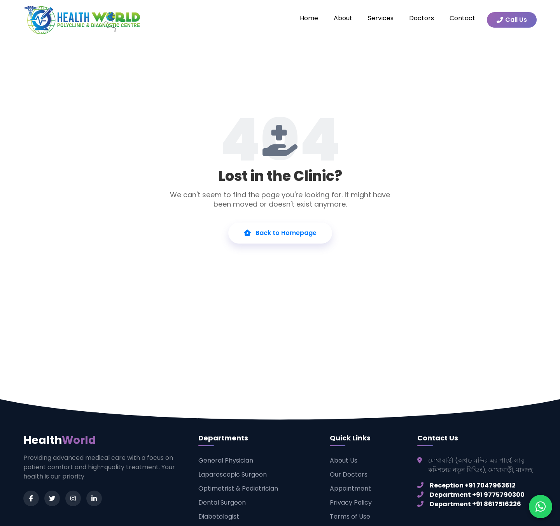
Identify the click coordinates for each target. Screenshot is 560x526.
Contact (462, 18)
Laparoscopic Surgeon (232, 474)
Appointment (350, 488)
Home (309, 18)
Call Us (511, 19)
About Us (343, 460)
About (343, 18)
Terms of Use (350, 516)
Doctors (421, 18)
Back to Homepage (280, 232)
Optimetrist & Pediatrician (238, 488)
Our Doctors (349, 474)
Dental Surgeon (222, 502)
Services (381, 18)
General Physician (225, 460)
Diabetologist (218, 516)
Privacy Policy (351, 502)
